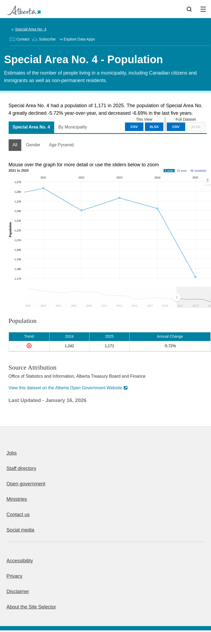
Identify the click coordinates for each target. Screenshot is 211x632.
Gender (33, 145)
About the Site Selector (31, 607)
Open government (25, 483)
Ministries (16, 499)
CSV (175, 127)
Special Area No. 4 (30, 29)
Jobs (11, 453)
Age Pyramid (61, 145)
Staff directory (21, 468)
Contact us (18, 514)
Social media (20, 530)
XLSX (195, 127)
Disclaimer (17, 591)
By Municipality (72, 127)
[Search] (189, 9)
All (15, 145)
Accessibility (19, 560)
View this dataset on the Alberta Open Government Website (65, 388)
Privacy (14, 576)
